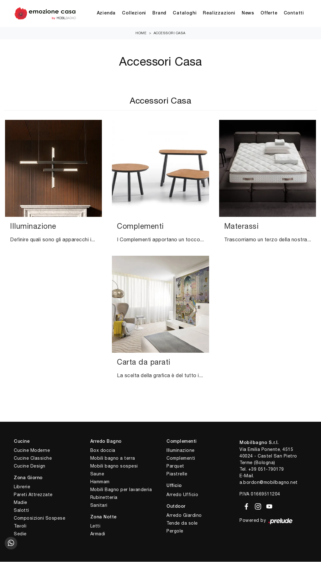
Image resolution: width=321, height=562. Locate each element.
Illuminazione (180, 450)
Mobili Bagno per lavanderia (121, 489)
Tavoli (20, 526)
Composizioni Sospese (39, 518)
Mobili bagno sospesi (114, 466)
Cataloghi (185, 14)
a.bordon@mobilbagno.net (268, 482)
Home (140, 33)
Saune (97, 474)
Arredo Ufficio (182, 494)
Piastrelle (176, 474)
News (248, 14)
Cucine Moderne (32, 450)
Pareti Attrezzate (33, 494)
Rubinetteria (104, 497)
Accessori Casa (170, 33)
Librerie (22, 487)
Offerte (268, 14)
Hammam (100, 481)
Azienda (106, 14)
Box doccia (102, 450)
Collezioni (134, 14)
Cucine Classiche (33, 458)
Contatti (294, 14)
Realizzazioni (219, 14)
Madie (20, 502)
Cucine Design (29, 466)
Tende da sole (182, 523)
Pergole (174, 531)
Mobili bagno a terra (112, 458)
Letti (95, 526)
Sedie (20, 534)
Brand (159, 14)
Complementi (180, 458)
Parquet (175, 466)
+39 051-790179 (266, 469)
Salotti (21, 510)
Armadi (97, 534)
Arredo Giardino (184, 515)
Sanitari (99, 505)
